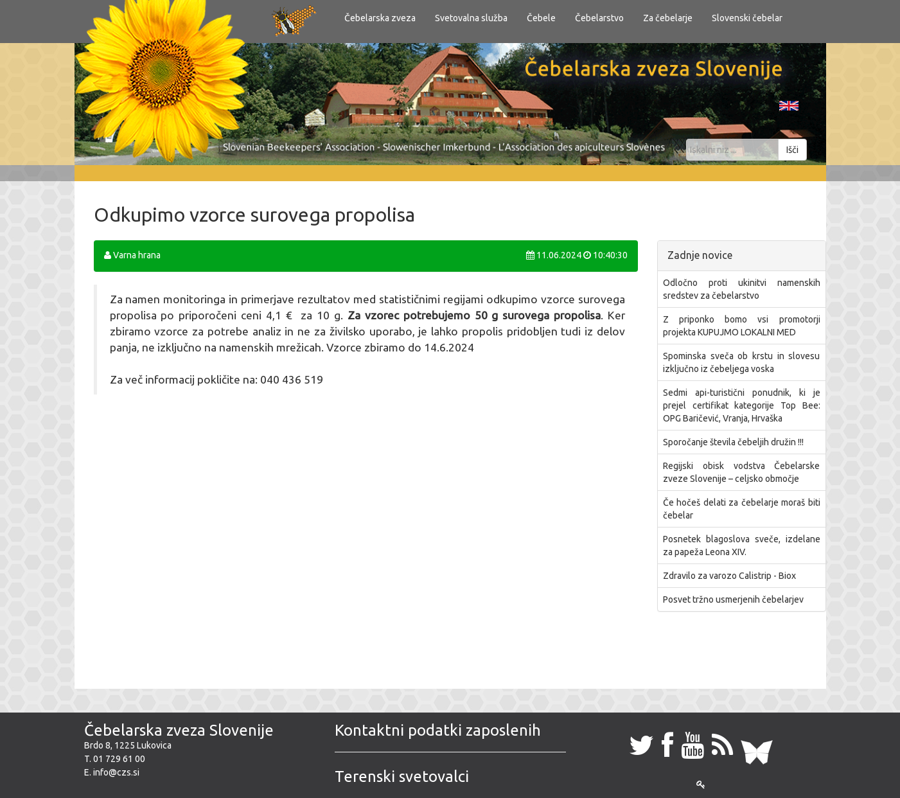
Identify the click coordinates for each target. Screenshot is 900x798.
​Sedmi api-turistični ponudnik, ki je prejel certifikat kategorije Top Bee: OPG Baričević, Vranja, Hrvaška (741, 405)
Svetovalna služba (471, 18)
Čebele (541, 18)
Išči (792, 150)
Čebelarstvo (599, 18)
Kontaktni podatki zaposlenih (438, 730)
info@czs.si (116, 772)
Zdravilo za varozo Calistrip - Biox (729, 576)
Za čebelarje (668, 18)
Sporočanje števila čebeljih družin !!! (733, 442)
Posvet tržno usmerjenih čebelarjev (733, 599)
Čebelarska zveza (380, 18)
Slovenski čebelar (747, 18)
